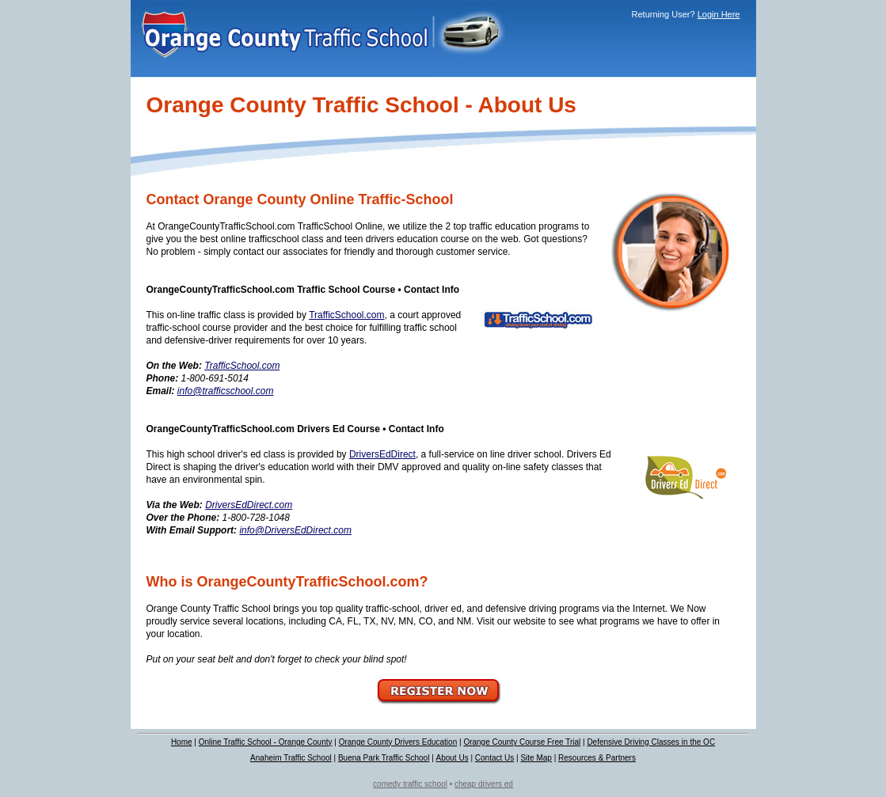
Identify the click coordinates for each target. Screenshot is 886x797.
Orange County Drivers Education (398, 742)
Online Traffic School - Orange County (266, 742)
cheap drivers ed (483, 784)
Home (181, 742)
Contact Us (494, 757)
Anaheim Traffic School (291, 757)
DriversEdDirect (382, 454)
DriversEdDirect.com (248, 504)
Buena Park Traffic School (383, 757)
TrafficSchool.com (346, 315)
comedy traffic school (410, 784)
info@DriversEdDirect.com (295, 530)
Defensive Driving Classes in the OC (651, 742)
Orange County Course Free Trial (521, 742)
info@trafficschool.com (225, 391)
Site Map (535, 757)
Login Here (719, 14)
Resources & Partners (597, 757)
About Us (452, 757)
